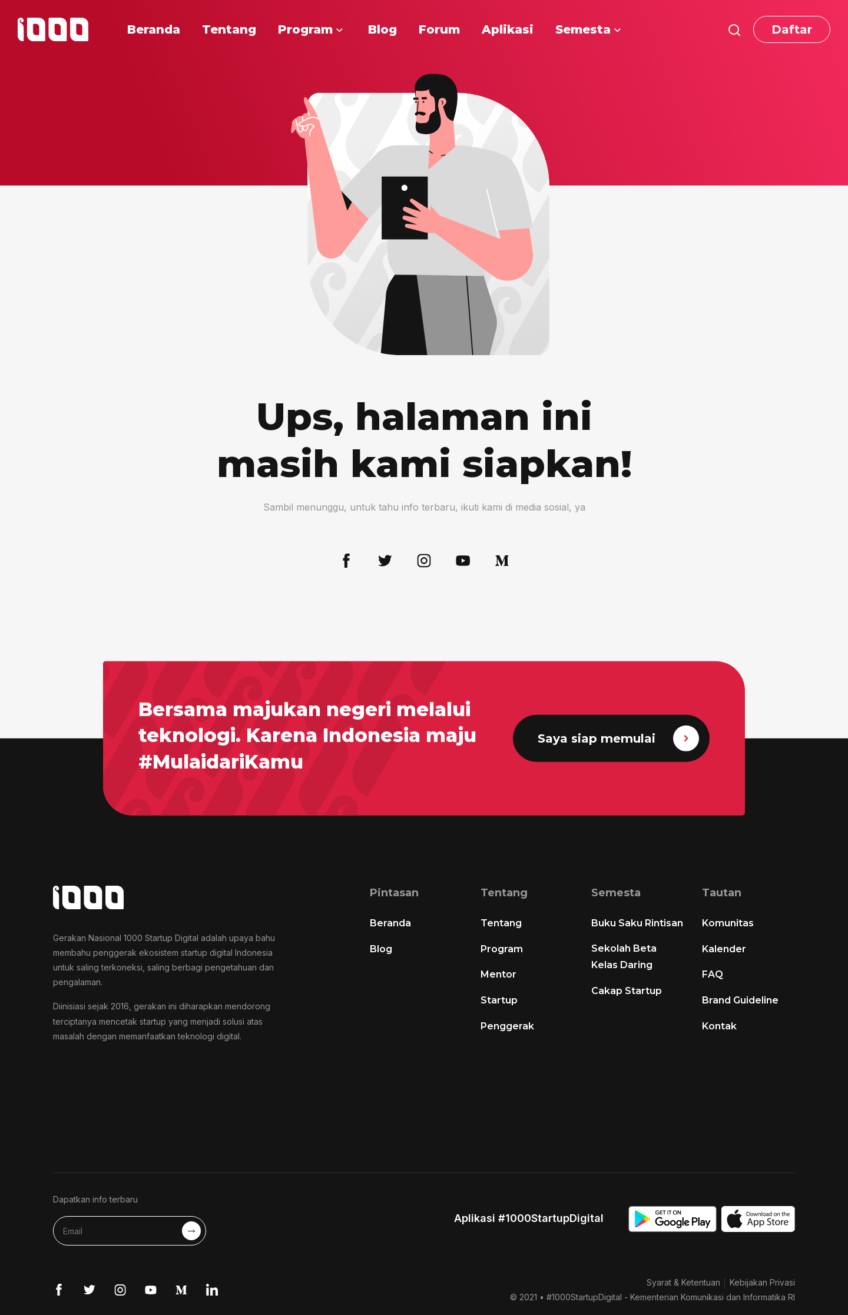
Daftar (791, 29)
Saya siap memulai (618, 738)
